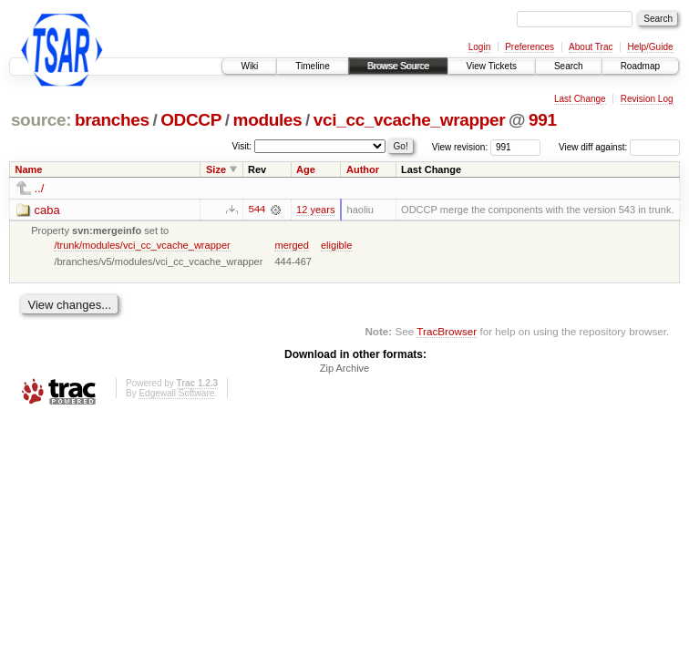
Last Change (580, 99)
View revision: (460, 147)
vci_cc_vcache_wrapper (409, 119)
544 (256, 209)
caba (47, 210)
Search (568, 66)
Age (305, 169)
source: (41, 119)
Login (479, 47)
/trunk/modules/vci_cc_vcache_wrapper (142, 246)
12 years (315, 209)
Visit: (242, 146)
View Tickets (492, 66)
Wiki (249, 66)
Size (216, 169)
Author (362, 169)
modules (268, 119)
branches (112, 119)
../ (40, 188)
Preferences (529, 47)
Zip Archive (344, 368)
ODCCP (190, 119)
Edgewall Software (176, 393)
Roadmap (640, 66)
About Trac (590, 47)
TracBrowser (446, 331)
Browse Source (398, 66)
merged (291, 246)
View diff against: (619, 147)
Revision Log (647, 99)
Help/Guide (650, 47)
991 (543, 119)
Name (29, 169)
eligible (336, 246)
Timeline (312, 66)
